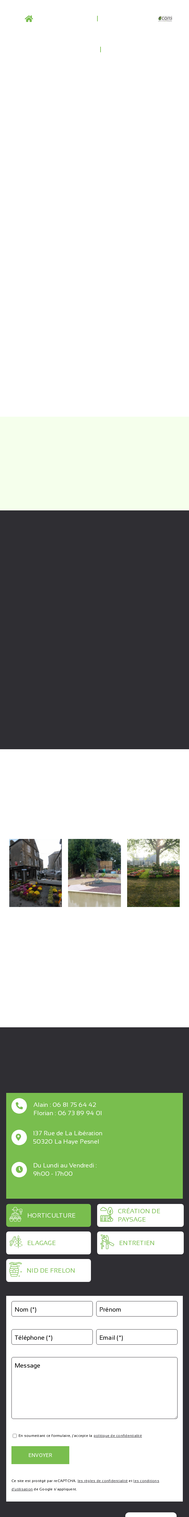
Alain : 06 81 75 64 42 (65, 1104)
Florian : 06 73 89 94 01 (67, 1113)
